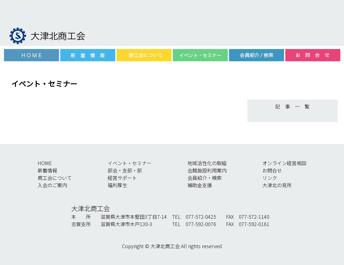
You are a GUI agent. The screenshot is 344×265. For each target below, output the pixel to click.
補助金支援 (199, 185)
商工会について (55, 177)
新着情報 (47, 170)
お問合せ (272, 170)
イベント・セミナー (130, 163)
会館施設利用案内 (207, 170)
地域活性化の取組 (207, 163)
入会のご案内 (52, 185)
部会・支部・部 (125, 170)
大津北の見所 (277, 185)
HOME (45, 163)
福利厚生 (117, 185)
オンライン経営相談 (284, 163)
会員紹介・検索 (204, 177)
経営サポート (122, 177)
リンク (269, 177)
